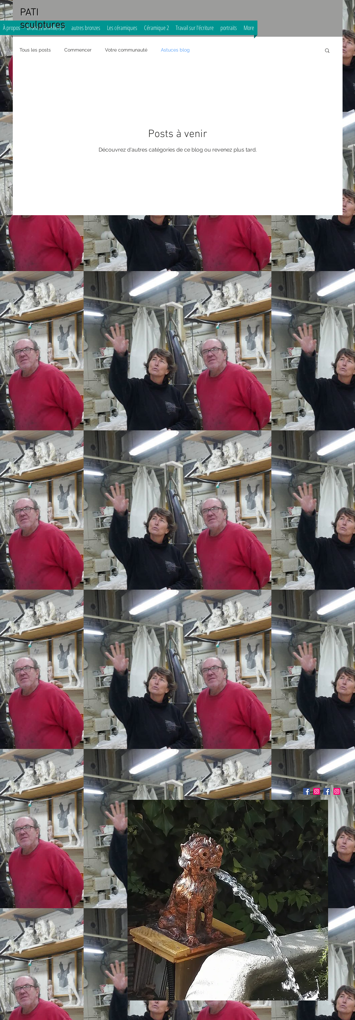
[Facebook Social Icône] (306, 791)
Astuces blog (175, 50)
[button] (327, 51)
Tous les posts (35, 50)
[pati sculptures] (347, 791)
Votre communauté (126, 50)
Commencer (78, 50)
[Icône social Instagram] (336, 791)
